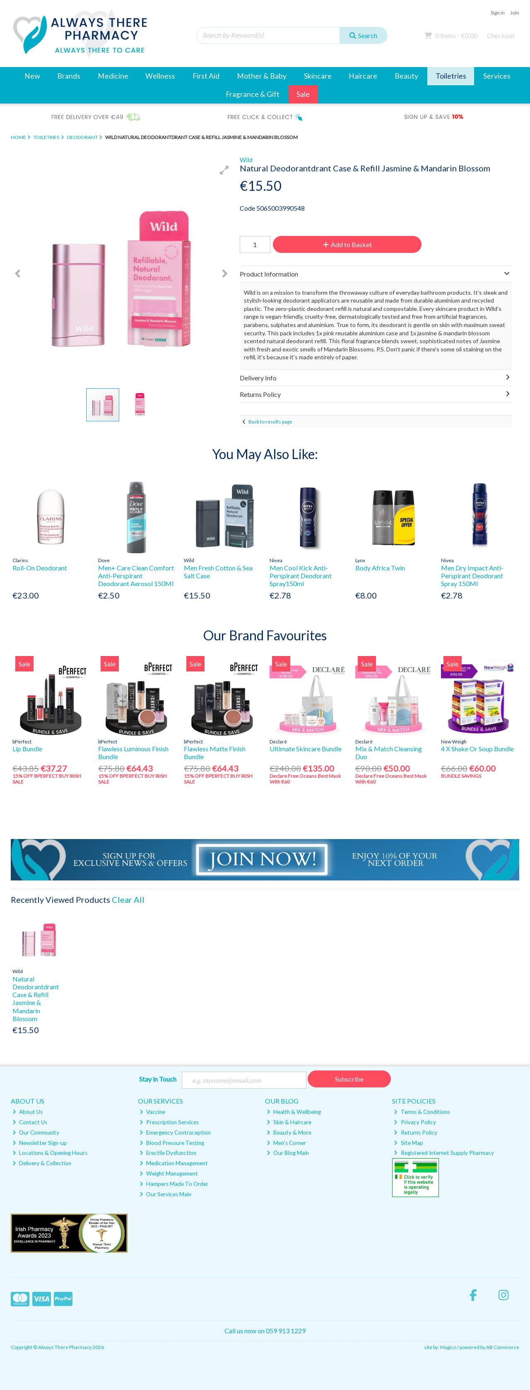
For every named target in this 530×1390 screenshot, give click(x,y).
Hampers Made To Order (174, 1184)
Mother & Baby (262, 76)
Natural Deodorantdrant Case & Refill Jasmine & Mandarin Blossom (35, 998)
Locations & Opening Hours (49, 1153)
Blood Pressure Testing (172, 1143)
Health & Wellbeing (294, 1112)
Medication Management (174, 1163)
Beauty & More (289, 1132)
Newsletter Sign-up (39, 1143)
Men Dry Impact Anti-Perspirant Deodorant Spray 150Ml (472, 575)
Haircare (363, 76)
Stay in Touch (157, 1079)
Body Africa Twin (380, 568)
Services (497, 76)
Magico (448, 1347)
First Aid (206, 76)
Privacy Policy (415, 1122)
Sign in (498, 13)
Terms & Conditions (422, 1112)
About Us (27, 1112)
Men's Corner (286, 1143)
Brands (68, 76)
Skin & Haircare (289, 1122)
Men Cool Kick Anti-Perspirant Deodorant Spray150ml (301, 575)
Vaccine (152, 1112)
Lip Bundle (27, 749)
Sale (303, 94)
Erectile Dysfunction (168, 1153)
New (32, 76)
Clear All (128, 899)
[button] (224, 170)
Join (514, 13)
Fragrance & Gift (252, 94)
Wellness (160, 76)
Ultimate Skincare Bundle (306, 749)
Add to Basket (347, 244)
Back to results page (270, 421)
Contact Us (29, 1122)
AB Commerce (502, 1347)
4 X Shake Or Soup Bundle (477, 749)
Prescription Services (169, 1122)
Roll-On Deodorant (39, 568)
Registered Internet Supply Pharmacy (444, 1153)
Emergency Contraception (175, 1132)
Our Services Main (165, 1194)
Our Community (35, 1132)
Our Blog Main (288, 1153)
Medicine (113, 76)
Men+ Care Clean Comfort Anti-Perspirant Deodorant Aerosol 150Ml (136, 575)
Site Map (408, 1143)
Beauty (406, 76)
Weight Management (169, 1173)
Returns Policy (415, 1132)
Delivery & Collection (41, 1163)
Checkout (501, 35)
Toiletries (451, 76)
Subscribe (349, 1079)
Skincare (318, 76)
